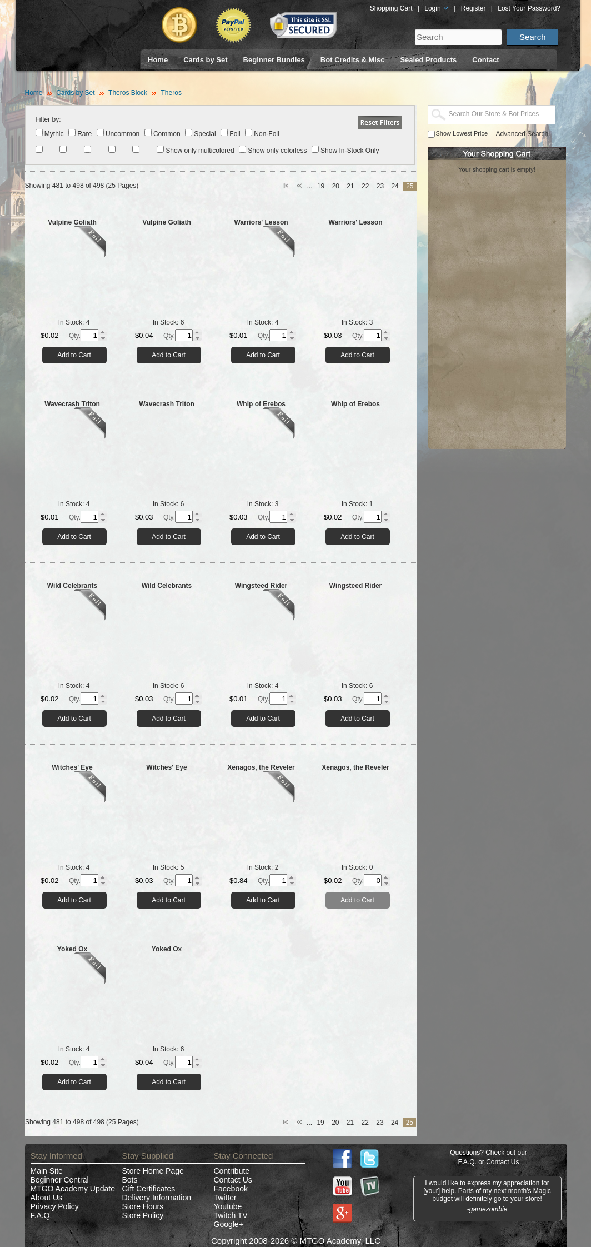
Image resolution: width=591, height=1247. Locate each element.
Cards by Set (205, 60)
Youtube (228, 1206)
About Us (47, 1197)
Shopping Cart (391, 8)
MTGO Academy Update (73, 1188)
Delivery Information (157, 1197)
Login (436, 8)
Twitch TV (231, 1215)
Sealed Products (428, 60)
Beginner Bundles (274, 60)
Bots (130, 1179)
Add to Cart (74, 355)
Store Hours (143, 1206)
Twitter (225, 1197)
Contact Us (233, 1179)
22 (365, 186)
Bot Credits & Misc (352, 60)
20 (335, 186)
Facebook (231, 1188)
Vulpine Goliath (72, 222)
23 (380, 186)
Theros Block (127, 93)
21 (350, 186)
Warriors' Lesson (261, 222)
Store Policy (143, 1215)
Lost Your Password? (529, 8)
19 (320, 186)
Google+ (228, 1224)
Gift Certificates (149, 1188)
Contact (485, 60)
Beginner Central (60, 1179)
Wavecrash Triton (72, 404)
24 (394, 186)
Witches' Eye (72, 767)
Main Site (47, 1170)
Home (158, 60)
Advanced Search (522, 134)
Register (473, 8)
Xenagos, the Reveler (260, 767)
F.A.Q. (41, 1215)
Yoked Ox (72, 949)
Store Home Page (153, 1170)
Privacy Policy (55, 1206)
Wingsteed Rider (261, 586)
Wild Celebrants (72, 586)
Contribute (232, 1170)
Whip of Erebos (261, 404)
